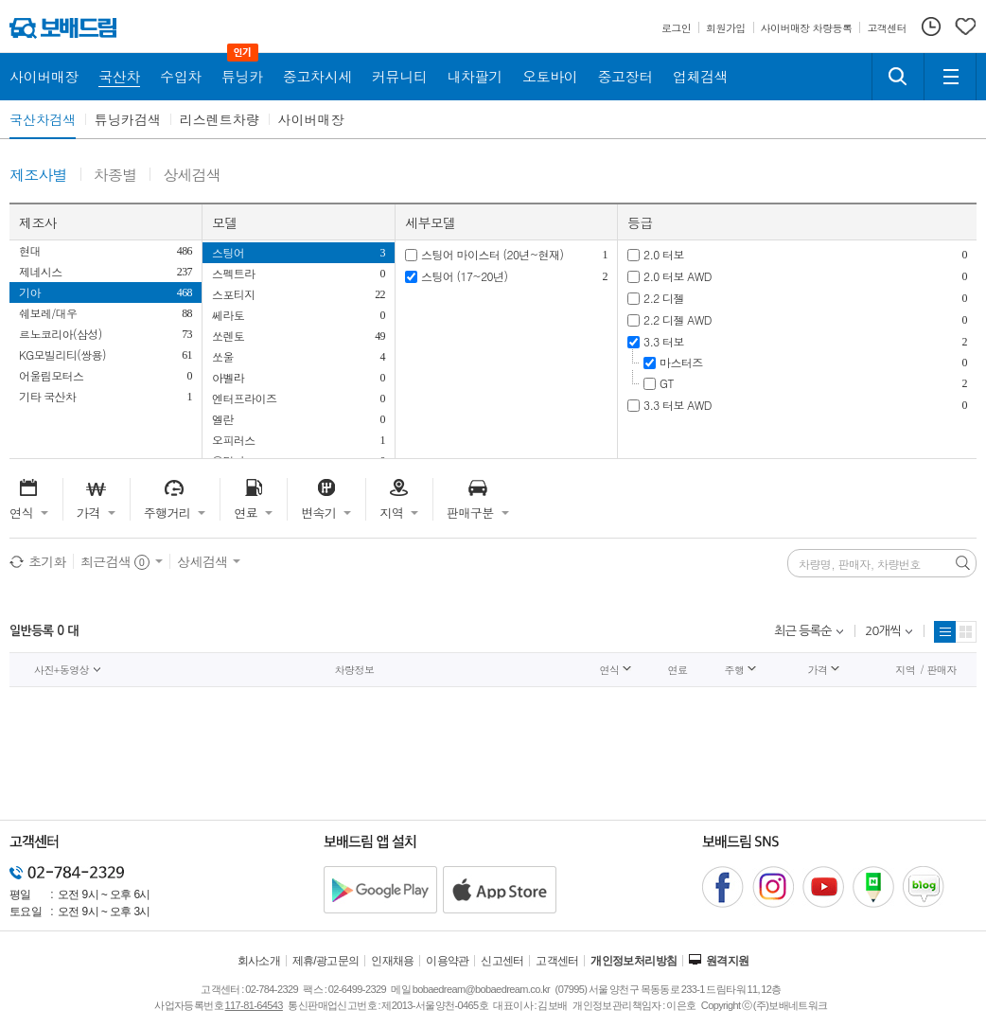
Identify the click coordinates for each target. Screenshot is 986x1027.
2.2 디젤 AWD (677, 319)
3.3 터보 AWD (677, 405)
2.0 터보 (663, 254)
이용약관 (447, 960)
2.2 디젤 (663, 298)
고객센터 (557, 960)
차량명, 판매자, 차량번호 (860, 564)
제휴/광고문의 (326, 960)
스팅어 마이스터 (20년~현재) (492, 254)
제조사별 (38, 176)
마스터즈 (681, 362)
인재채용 (392, 960)
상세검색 (191, 176)
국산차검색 (42, 119)
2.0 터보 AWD (677, 276)
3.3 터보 (663, 341)
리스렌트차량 (219, 119)
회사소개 (259, 960)
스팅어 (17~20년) (464, 276)
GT (667, 383)
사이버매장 (311, 119)
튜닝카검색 (128, 119)
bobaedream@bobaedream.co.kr (481, 989)
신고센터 (502, 960)
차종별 (115, 176)
